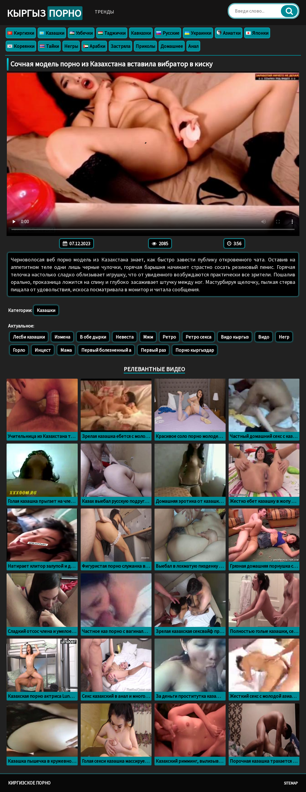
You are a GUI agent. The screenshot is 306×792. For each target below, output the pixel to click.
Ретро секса (198, 337)
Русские (167, 33)
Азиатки (229, 33)
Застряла (120, 46)
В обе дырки (93, 337)
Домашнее (171, 46)
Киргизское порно (29, 783)
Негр (284, 337)
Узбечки (81, 33)
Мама (66, 350)
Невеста (125, 337)
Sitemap (291, 783)
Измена (62, 337)
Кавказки (141, 33)
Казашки (51, 33)
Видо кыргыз (235, 337)
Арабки (94, 46)
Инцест (43, 350)
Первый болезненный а (106, 350)
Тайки (49, 46)
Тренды (104, 12)
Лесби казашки (29, 337)
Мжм (148, 337)
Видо (263, 337)
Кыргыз (44, 13)
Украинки (198, 33)
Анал (193, 46)
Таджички (112, 33)
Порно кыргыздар (194, 350)
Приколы (145, 46)
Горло (19, 350)
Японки (257, 33)
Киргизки (20, 33)
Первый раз (153, 350)
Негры (71, 46)
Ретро (169, 337)
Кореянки (20, 46)
